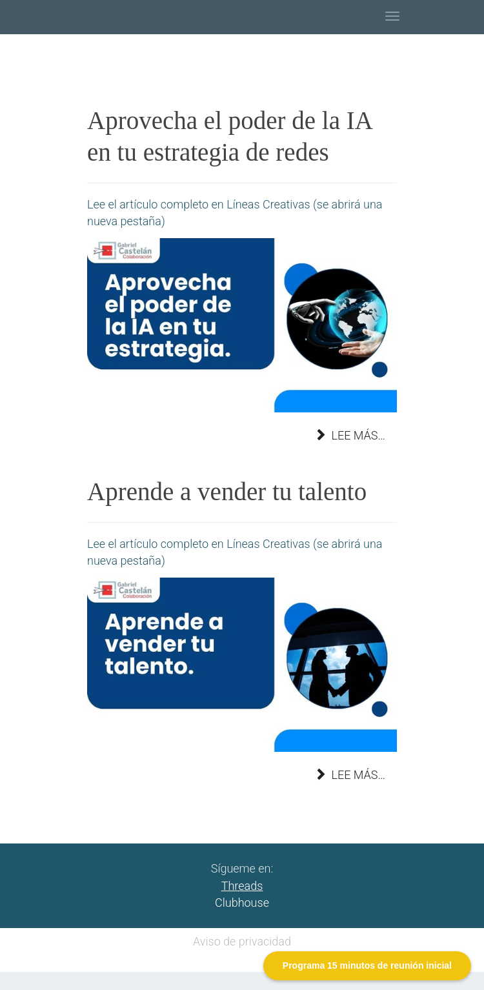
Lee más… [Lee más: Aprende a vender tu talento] (351, 775)
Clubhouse (242, 902)
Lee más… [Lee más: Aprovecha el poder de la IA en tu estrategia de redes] (351, 435)
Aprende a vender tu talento (227, 491)
